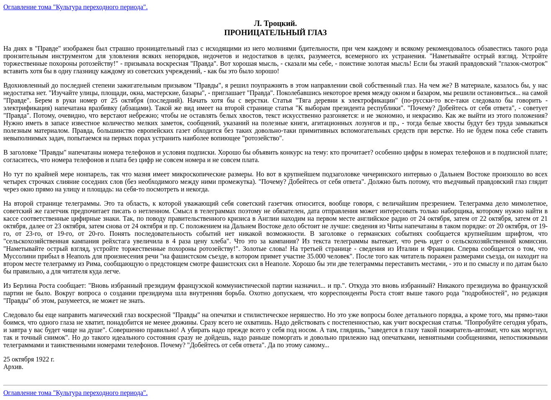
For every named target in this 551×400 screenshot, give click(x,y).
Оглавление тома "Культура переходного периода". (75, 6)
